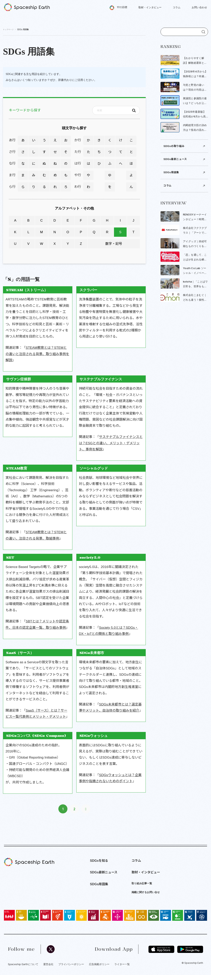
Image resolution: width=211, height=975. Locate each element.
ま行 (12, 175)
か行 (77, 140)
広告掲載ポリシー (99, 964)
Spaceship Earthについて (23, 964)
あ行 (12, 140)
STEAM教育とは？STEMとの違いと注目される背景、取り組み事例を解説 (37, 354)
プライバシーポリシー (71, 964)
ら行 (12, 187)
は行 (77, 163)
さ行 (12, 152)
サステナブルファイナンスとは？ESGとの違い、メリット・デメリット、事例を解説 (111, 443)
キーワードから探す (25, 110)
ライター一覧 (122, 964)
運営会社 (48, 964)
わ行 (77, 187)
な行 (12, 163)
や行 (77, 175)
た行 (77, 152)
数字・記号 (113, 244)
